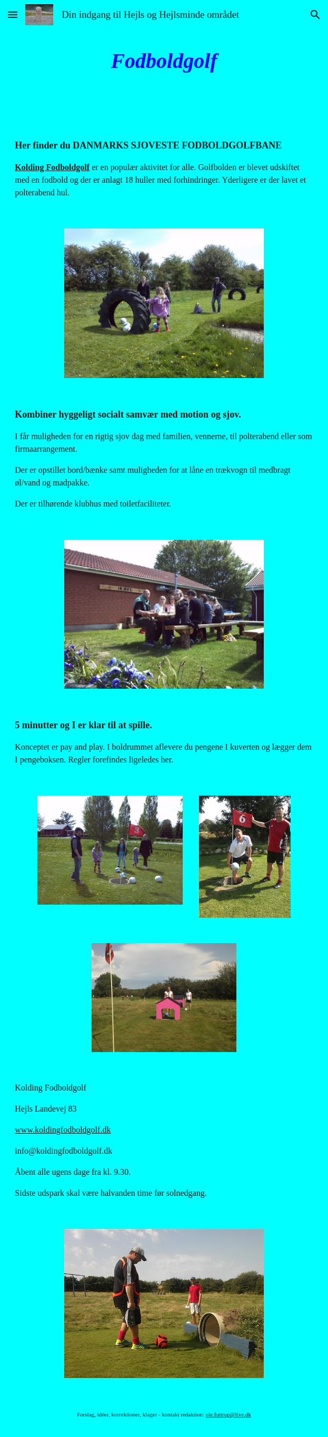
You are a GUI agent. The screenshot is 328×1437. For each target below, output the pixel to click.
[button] (12, 14)
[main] (164, 61)
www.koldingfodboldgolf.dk (63, 1129)
